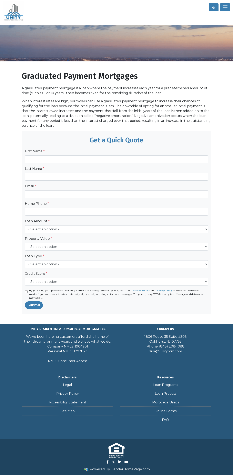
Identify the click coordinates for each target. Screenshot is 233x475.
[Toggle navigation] (225, 7)
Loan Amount (37, 221)
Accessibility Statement (67, 402)
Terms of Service (140, 290)
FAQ (165, 420)
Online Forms (165, 411)
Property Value (38, 239)
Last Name (34, 169)
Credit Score (36, 274)
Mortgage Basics (165, 402)
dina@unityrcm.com (165, 351)
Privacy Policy (164, 290)
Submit (34, 305)
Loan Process (165, 393)
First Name (35, 151)
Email (30, 186)
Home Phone (37, 204)
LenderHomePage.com (131, 469)
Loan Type (34, 256)
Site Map (68, 411)
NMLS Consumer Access (67, 361)
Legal (67, 385)
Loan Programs (165, 385)
